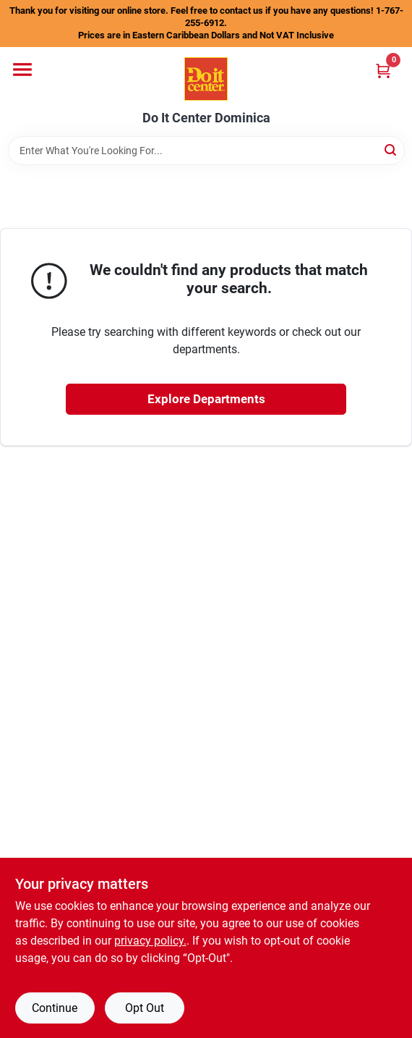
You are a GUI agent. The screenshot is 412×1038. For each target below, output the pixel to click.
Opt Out (144, 1008)
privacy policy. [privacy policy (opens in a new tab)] (150, 941)
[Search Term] (206, 150)
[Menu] (22, 69)
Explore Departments (206, 399)
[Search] (391, 149)
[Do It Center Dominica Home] (206, 79)
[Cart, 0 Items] (383, 70)
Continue (54, 1008)
